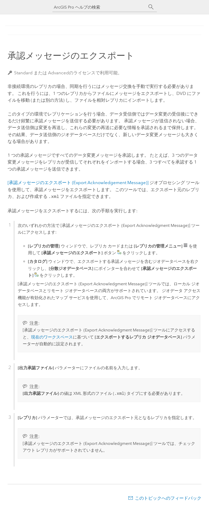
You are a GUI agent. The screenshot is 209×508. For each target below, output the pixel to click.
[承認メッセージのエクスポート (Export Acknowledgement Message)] (78, 182)
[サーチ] (151, 7)
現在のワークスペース (52, 336)
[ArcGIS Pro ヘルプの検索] (99, 7)
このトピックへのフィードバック (168, 497)
